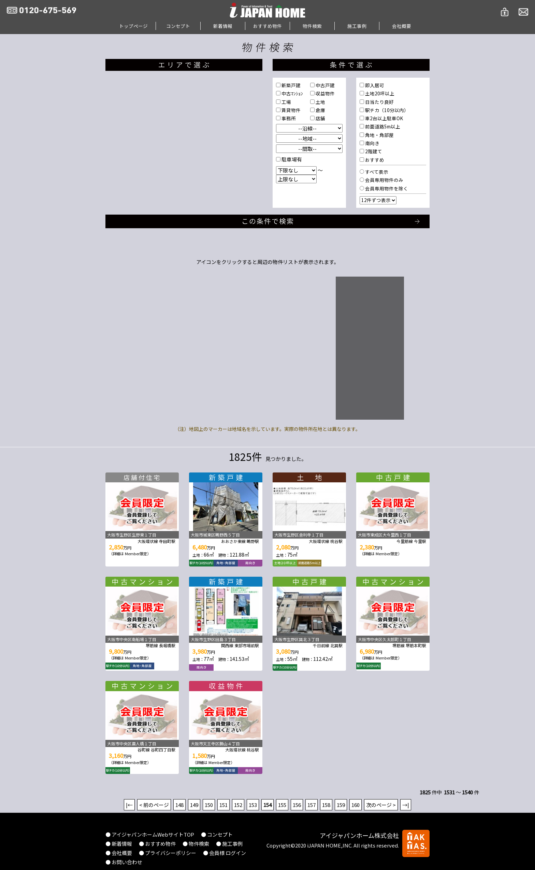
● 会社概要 (118, 852)
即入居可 (374, 85)
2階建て (373, 151)
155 (282, 804)
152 (238, 804)
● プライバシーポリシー (167, 852)
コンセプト (178, 25)
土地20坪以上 (379, 93)
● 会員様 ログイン (224, 852)
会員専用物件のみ (383, 179)
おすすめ (374, 159)
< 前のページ (154, 804)
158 (326, 804)
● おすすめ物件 (157, 843)
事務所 (288, 118)
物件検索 (312, 25)
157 (311, 804)
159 (341, 804)
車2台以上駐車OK (383, 118)
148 (179, 804)
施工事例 (356, 25)
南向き (371, 143)
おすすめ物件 (267, 25)
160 (355, 804)
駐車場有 (291, 159)
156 (297, 804)
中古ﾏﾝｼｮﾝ (291, 93)
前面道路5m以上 (382, 126)
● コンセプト (217, 834)
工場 (285, 101)
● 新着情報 (118, 843)
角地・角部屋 (379, 134)
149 (194, 804)
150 (209, 804)
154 (267, 804)
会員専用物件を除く (386, 188)
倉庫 (320, 110)
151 (223, 804)
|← (129, 804)
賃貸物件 (290, 110)
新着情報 (222, 25)
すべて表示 (376, 171)
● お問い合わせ (123, 862)
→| (405, 804)
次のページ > (381, 804)
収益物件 (325, 93)
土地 (320, 101)
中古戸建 (325, 85)
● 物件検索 (196, 843)
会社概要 (401, 25)
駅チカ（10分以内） (386, 110)
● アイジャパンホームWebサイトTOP (149, 834)
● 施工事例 (229, 843)
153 (253, 804)
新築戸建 (290, 85)
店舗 (320, 118)
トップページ (133, 25)
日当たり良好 (379, 101)
